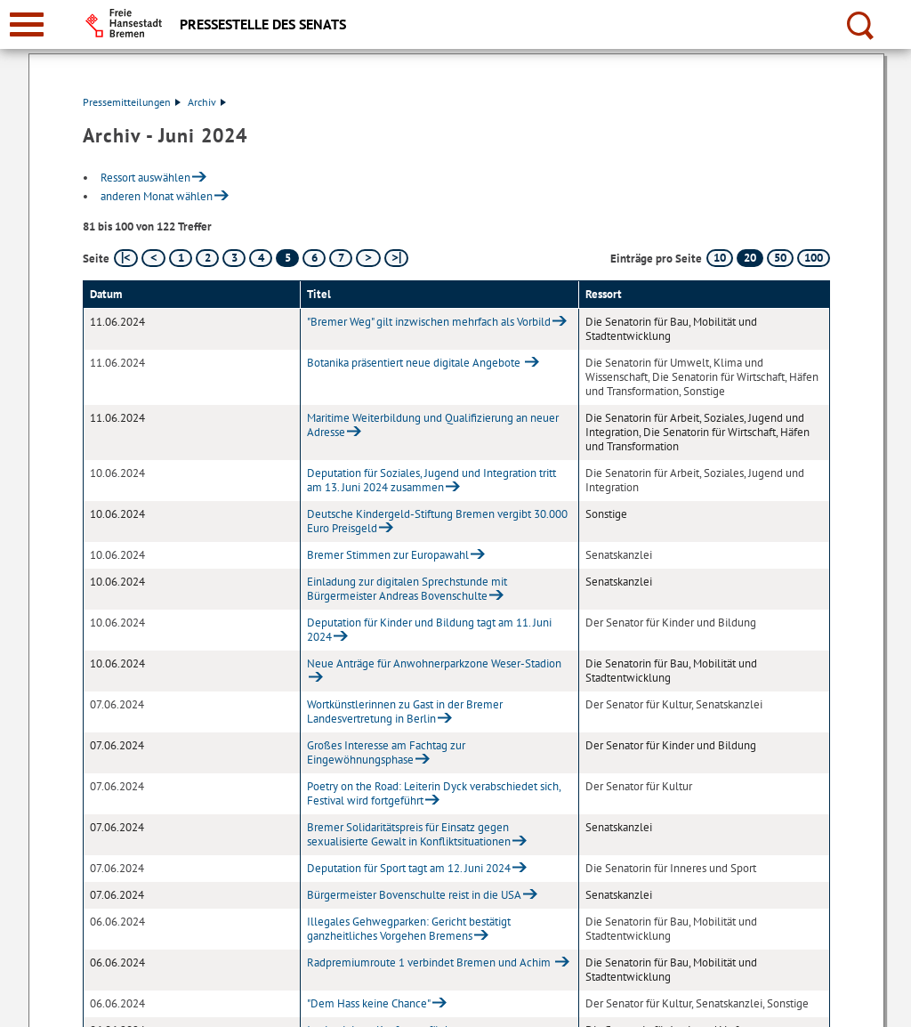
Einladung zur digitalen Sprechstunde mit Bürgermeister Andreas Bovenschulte (407, 588)
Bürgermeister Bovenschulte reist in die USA (414, 894)
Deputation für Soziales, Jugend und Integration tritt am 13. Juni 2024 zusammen (431, 480)
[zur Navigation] (26, 24)
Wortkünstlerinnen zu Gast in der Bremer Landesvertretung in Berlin (405, 711)
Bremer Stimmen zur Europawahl (388, 554)
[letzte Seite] (396, 258)
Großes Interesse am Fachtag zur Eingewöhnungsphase (386, 752)
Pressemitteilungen (132, 102)
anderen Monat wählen (157, 196)
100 (813, 257)
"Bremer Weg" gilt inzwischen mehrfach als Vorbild (429, 321)
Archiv (207, 102)
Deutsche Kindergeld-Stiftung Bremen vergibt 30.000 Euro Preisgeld (437, 521)
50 (780, 257)
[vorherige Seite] (153, 258)
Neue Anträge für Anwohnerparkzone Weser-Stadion (434, 663)
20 (750, 257)
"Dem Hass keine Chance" (369, 1003)
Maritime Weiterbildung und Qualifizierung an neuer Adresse (433, 425)
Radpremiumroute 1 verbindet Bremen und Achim (430, 962)
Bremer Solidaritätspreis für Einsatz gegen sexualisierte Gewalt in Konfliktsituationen (409, 834)
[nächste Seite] (368, 258)
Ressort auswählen (145, 177)
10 (719, 257)
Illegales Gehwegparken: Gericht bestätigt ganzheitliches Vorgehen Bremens (409, 928)
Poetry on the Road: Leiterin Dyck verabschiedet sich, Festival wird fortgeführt (433, 793)
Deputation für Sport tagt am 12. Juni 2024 (409, 868)
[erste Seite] (126, 258)
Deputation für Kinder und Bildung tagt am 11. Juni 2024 (429, 629)
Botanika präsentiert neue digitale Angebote (415, 362)
